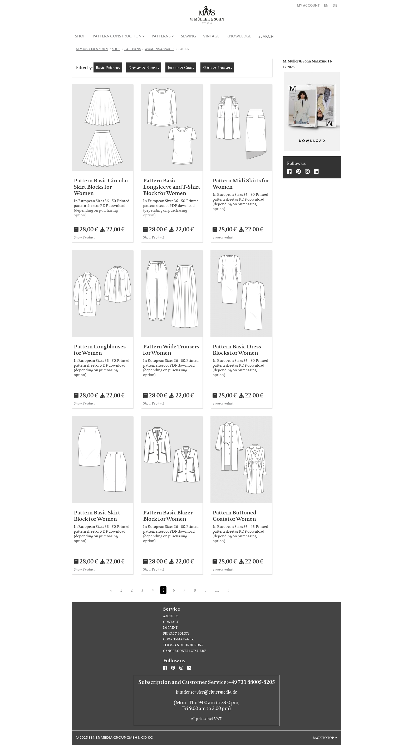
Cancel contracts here (184, 651)
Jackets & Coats (181, 67)
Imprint (170, 627)
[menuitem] (80, 36)
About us (170, 616)
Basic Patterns (108, 67)
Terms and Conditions (183, 645)
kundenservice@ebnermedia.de (206, 691)
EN (326, 5)
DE (335, 5)
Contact (171, 622)
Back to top (323, 737)
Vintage (211, 36)
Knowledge (239, 36)
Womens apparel (159, 49)
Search (266, 36)
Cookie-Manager (178, 639)
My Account (308, 5)
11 (217, 590)
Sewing (188, 36)
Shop (80, 36)
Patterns (161, 36)
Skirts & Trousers (217, 67)
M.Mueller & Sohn (92, 49)
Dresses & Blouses (143, 67)
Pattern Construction (117, 36)
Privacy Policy (176, 633)
